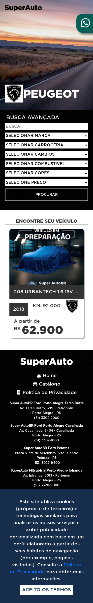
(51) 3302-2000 (46, 418)
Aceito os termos (46, 590)
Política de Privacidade (46, 392)
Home (47, 375)
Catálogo (46, 384)
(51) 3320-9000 (46, 485)
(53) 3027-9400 (46, 463)
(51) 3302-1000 (46, 440)
